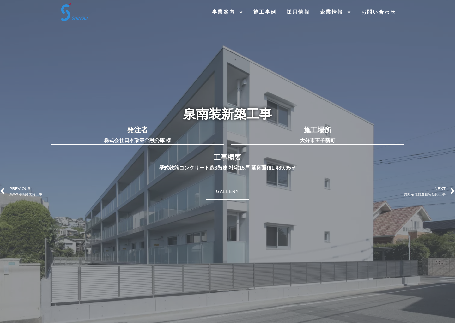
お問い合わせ (378, 12)
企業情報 (335, 12)
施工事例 (265, 12)
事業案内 (227, 12)
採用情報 (298, 12)
